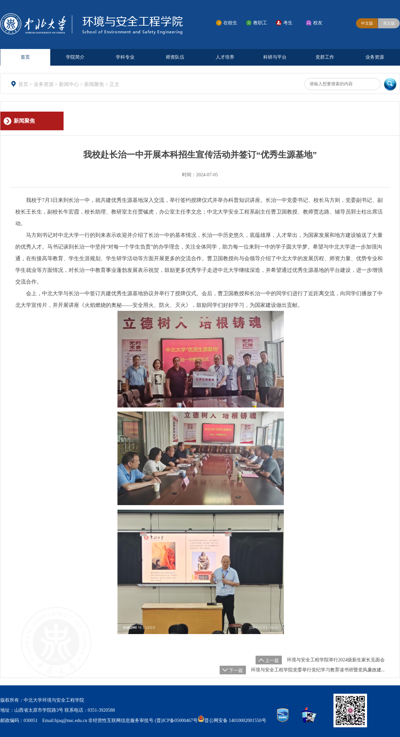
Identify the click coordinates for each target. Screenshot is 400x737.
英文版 (389, 23)
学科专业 (125, 57)
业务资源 (374, 57)
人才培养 (225, 57)
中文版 (367, 23)
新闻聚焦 (94, 84)
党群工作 (324, 57)
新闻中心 (69, 84)
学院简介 (75, 57)
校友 (317, 22)
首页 (25, 57)
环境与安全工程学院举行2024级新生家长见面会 (336, 659)
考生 (288, 22)
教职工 (260, 22)
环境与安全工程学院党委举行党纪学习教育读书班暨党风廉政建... (318, 669)
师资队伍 (175, 57)
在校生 (230, 22)
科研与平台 (275, 57)
